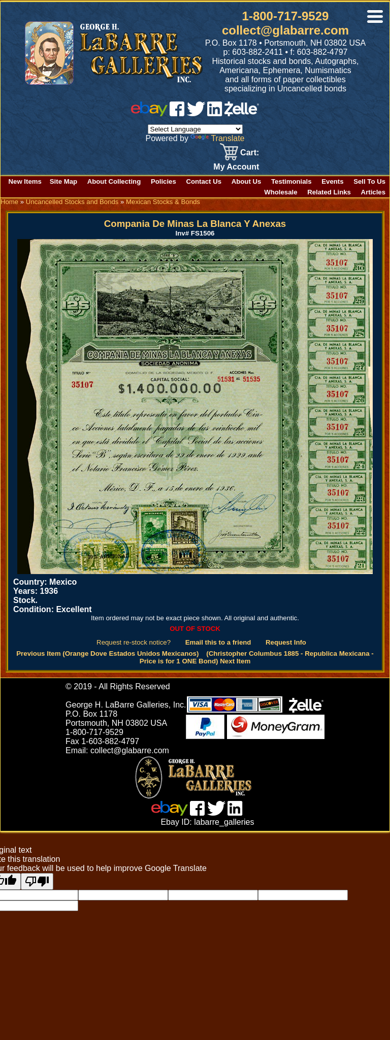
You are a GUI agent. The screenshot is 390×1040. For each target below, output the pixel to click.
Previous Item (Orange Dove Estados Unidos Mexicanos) (107, 653)
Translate (217, 138)
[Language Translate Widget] (195, 129)
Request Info (286, 642)
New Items (25, 181)
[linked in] (214, 113)
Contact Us (203, 181)
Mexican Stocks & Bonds (163, 202)
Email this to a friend (218, 642)
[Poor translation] (37, 881)
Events (332, 181)
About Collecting (114, 181)
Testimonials (291, 181)
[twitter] (196, 113)
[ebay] (149, 113)
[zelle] (241, 113)
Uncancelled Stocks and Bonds (72, 202)
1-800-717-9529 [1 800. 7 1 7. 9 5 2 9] (285, 16)
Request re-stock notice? (133, 642)
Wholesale (280, 192)
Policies (163, 181)
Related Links (329, 192)
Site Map (63, 181)
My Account (236, 166)
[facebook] (177, 113)
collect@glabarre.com (285, 30)
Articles (373, 192)
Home (9, 202)
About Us (247, 181)
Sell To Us (369, 181)
